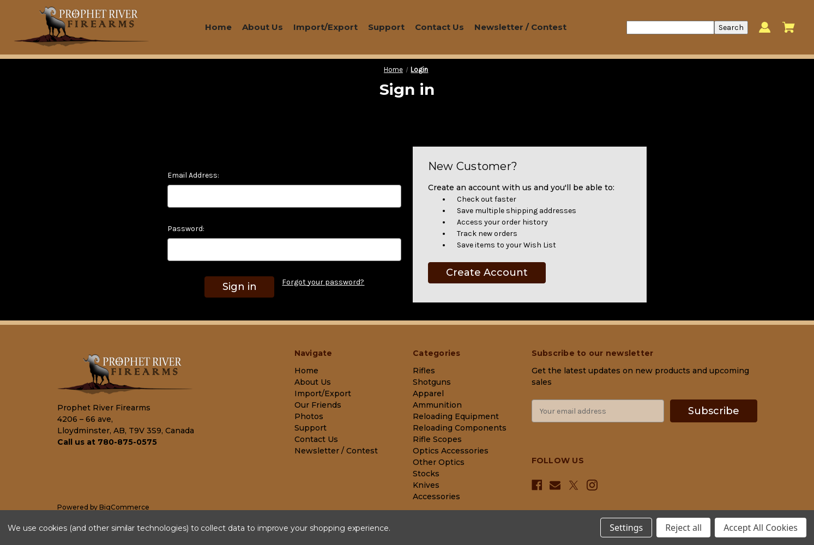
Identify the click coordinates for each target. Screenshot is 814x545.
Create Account (487, 272)
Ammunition (437, 405)
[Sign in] (764, 27)
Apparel (428, 393)
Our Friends (317, 405)
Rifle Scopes (437, 439)
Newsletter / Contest (520, 27)
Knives (426, 485)
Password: (185, 228)
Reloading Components (460, 428)
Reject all (683, 528)
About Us (262, 27)
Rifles (424, 371)
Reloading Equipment (456, 416)
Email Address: (193, 175)
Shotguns (432, 382)
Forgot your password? (323, 282)
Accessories (436, 496)
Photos (308, 416)
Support (386, 27)
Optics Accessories (451, 451)
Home (218, 27)
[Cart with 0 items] (788, 27)
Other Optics (439, 462)
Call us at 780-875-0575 (107, 442)
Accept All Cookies (760, 528)
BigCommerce (124, 507)
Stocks (426, 474)
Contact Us (439, 27)
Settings (626, 528)
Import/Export (325, 27)
